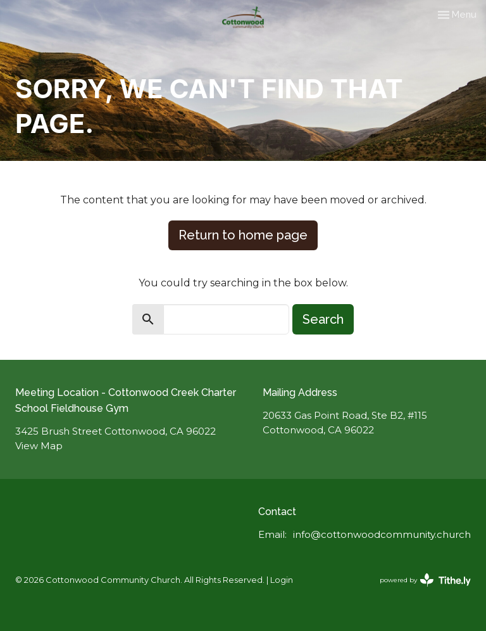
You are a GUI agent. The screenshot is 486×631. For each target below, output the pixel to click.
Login (281, 580)
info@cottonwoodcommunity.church (382, 534)
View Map (39, 446)
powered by (425, 580)
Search (323, 319)
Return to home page (243, 235)
